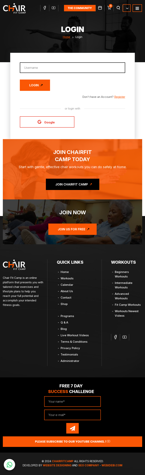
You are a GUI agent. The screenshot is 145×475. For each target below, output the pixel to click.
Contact (66, 297)
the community (80, 8)
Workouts (67, 278)
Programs (67, 316)
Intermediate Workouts (123, 285)
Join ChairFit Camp (71, 184)
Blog (64, 329)
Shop (64, 304)
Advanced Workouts (122, 296)
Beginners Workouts (122, 274)
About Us (67, 291)
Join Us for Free (71, 229)
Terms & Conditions (74, 341)
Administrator (70, 361)
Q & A (64, 322)
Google (46, 122)
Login (34, 85)
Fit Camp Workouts (128, 304)
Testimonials (69, 354)
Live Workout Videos (75, 335)
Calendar (67, 285)
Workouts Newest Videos (127, 313)
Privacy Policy (70, 348)
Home (66, 36)
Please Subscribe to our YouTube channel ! (72, 441)
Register (119, 97)
